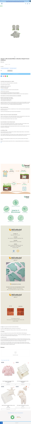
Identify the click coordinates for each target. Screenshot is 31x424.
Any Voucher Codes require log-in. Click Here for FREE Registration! (15, 1)
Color (1, 70)
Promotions (2, 66)
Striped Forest (10, 70)
